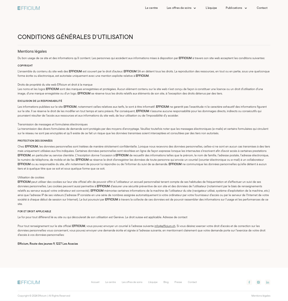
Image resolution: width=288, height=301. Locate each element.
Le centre (151, 8)
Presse (178, 282)
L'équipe (211, 8)
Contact (262, 8)
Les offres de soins (132, 282)
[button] (182, 8)
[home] (29, 8)
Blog (166, 282)
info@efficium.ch (164, 226)
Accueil (95, 282)
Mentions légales (260, 296)
